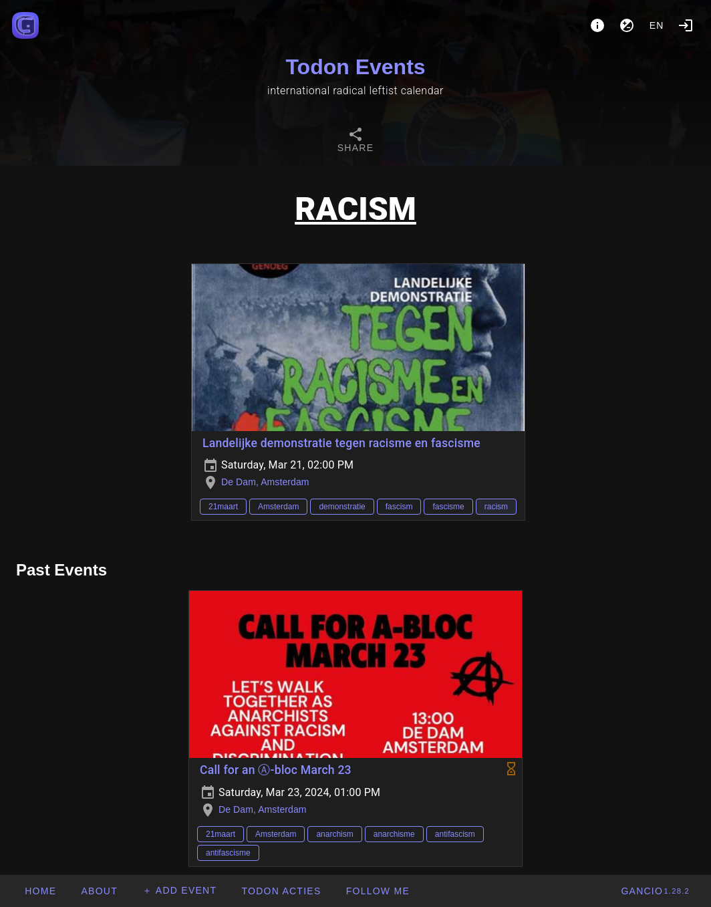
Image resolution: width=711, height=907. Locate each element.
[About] (597, 25)
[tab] (355, 142)
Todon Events (355, 67)
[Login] (685, 25)
